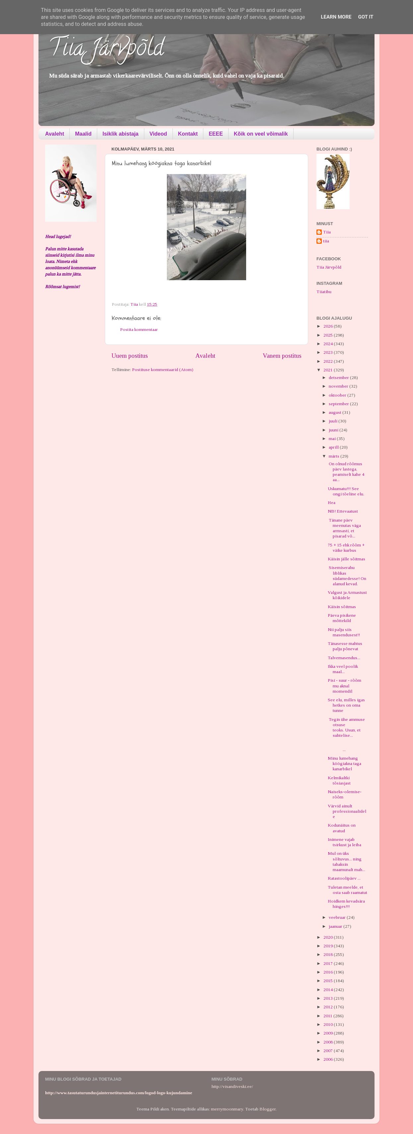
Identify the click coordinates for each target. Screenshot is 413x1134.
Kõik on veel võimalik (261, 134)
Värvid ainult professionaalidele (347, 811)
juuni (334, 429)
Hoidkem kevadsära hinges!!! (346, 904)
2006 (328, 1059)
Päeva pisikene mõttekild (342, 618)
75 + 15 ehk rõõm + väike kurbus (346, 547)
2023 (328, 352)
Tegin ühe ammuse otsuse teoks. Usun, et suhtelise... (346, 727)
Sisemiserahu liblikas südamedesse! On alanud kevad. (347, 575)
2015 (328, 980)
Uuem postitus (129, 355)
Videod (158, 134)
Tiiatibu (323, 291)
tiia (326, 240)
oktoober (338, 395)
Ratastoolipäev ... (344, 878)
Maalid (83, 134)
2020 (328, 937)
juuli (333, 420)
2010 (328, 1024)
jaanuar (336, 926)
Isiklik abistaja (121, 134)
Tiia (327, 231)
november (339, 386)
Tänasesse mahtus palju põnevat (345, 646)
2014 (328, 989)
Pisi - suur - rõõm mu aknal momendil (344, 685)
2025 (328, 335)
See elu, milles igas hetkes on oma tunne (346, 705)
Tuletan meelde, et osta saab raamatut (347, 890)
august (335, 412)
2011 (328, 1015)
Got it (365, 17)
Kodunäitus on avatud (342, 828)
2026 (328, 326)
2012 (328, 1006)
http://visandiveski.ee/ (232, 1086)
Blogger (267, 1108)
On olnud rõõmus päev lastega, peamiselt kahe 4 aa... (346, 471)
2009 (328, 1033)
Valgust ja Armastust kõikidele (347, 595)
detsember (339, 377)
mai (333, 438)
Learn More (336, 17)
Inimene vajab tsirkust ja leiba (344, 842)
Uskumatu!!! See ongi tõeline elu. (346, 491)
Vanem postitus (282, 355)
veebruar (338, 917)
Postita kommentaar (139, 329)
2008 (328, 1042)
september (339, 403)
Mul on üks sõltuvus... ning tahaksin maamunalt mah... (346, 861)
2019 (328, 945)
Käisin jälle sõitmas (346, 558)
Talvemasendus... (344, 657)
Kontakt (188, 134)
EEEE (216, 134)
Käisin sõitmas (342, 606)
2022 (328, 361)
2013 (328, 998)
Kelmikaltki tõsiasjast (339, 780)
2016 (328, 972)
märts (334, 456)
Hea (331, 502)
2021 (328, 369)
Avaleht (54, 134)
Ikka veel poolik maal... (343, 669)
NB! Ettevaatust (343, 511)
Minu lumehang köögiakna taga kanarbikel (344, 763)
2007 (328, 1050)
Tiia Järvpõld (106, 50)
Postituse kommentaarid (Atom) (162, 369)
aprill (334, 447)
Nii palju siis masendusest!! (344, 632)
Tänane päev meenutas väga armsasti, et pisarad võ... (344, 528)
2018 (328, 954)
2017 (328, 963)
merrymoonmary (227, 1108)
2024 (328, 343)
